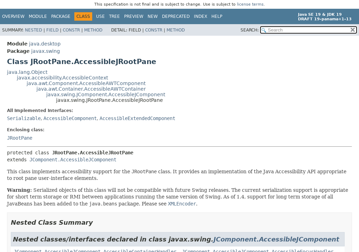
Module (38, 16)
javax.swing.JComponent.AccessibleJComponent (105, 94)
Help (216, 16)
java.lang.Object (27, 72)
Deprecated (176, 16)
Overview (13, 16)
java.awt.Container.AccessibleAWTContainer (91, 89)
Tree (114, 16)
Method (93, 30)
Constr (71, 30)
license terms (250, 4)
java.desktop (45, 44)
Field (52, 30)
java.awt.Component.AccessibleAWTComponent (86, 83)
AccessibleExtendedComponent (137, 118)
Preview (133, 16)
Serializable (24, 118)
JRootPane (19, 138)
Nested (33, 30)
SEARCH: (250, 30)
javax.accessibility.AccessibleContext (62, 77)
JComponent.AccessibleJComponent (72, 159)
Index (200, 16)
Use (100, 16)
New (153, 16)
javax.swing (45, 51)
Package (60, 16)
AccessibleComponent (70, 118)
